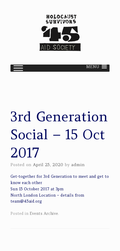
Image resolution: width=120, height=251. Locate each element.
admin (78, 164)
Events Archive (44, 213)
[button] (92, 68)
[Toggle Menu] (18, 68)
